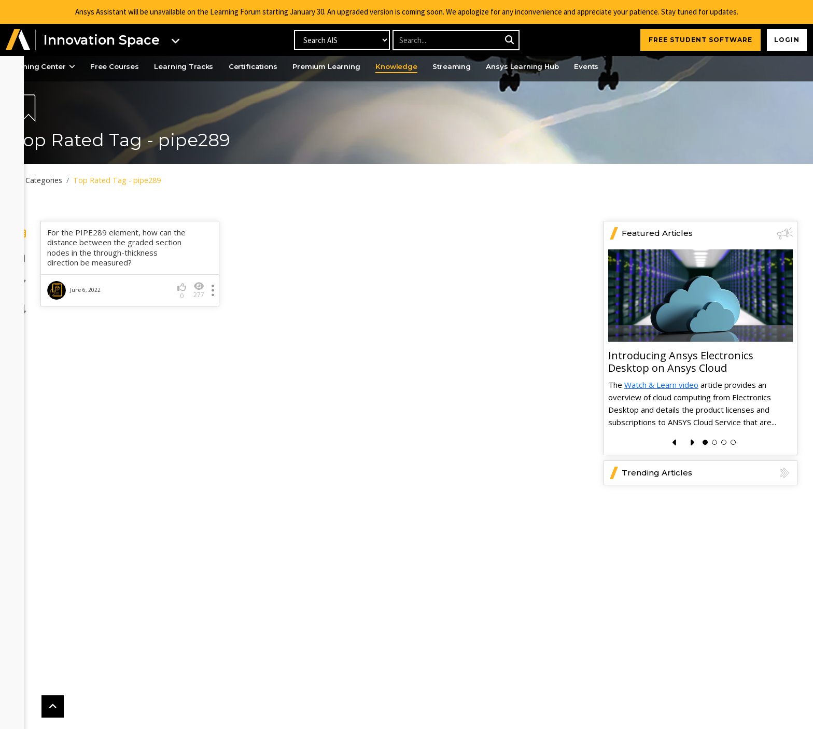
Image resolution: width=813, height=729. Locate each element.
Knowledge (454, 67)
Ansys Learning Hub (589, 67)
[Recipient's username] (455, 40)
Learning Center (75, 67)
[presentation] (675, 471)
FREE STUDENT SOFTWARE (696, 40)
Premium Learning (379, 67)
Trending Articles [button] (707, 501)
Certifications (301, 67)
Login (784, 40)
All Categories (71, 180)
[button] (18, 40)
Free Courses (153, 67)
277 (219, 318)
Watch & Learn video (661, 413)
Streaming (514, 67)
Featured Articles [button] (707, 262)
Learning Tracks (226, 67)
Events (658, 67)
